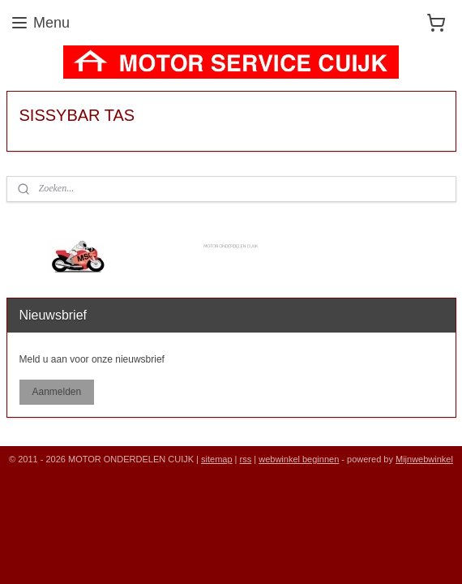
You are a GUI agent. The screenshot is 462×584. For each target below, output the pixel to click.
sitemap (217, 459)
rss (246, 459)
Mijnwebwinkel (424, 459)
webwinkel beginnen (299, 459)
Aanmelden (56, 391)
